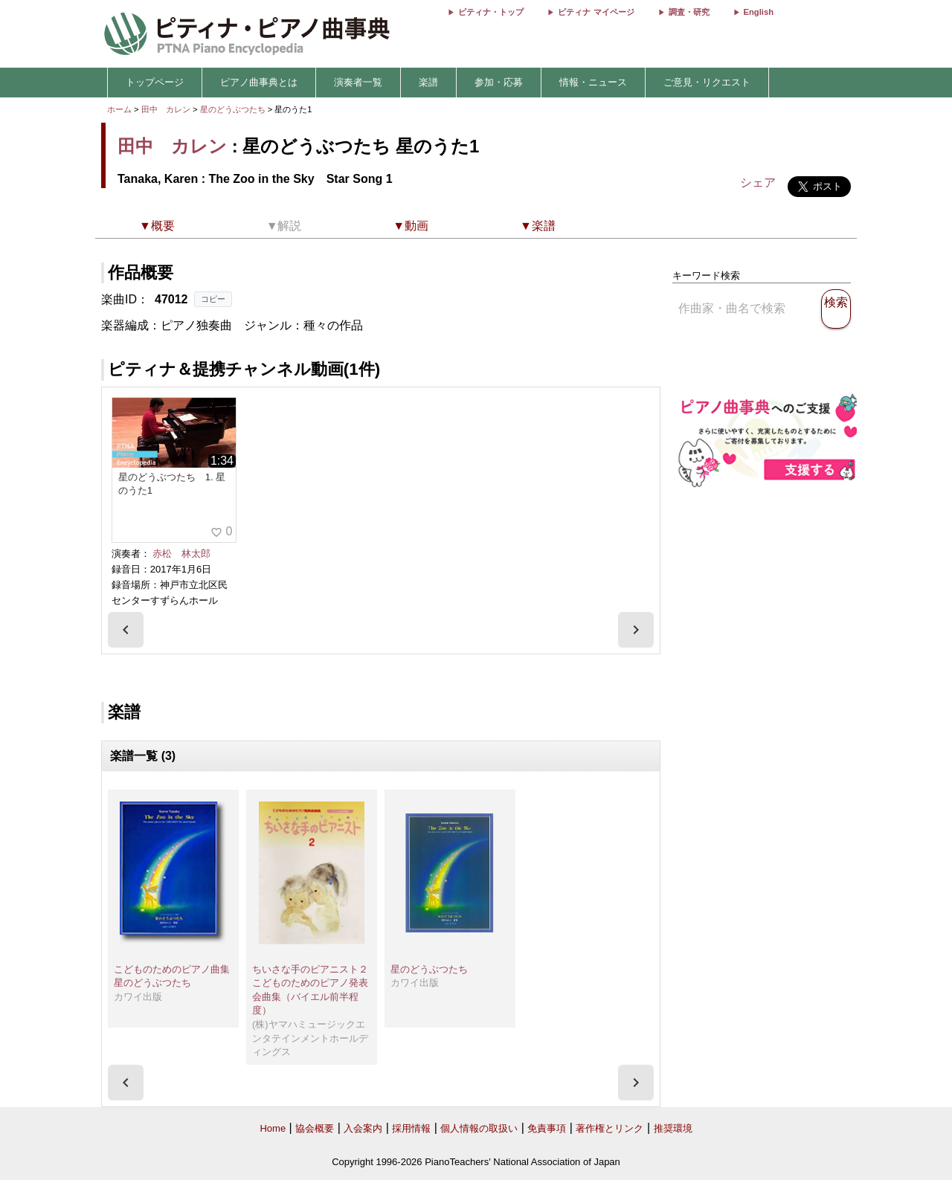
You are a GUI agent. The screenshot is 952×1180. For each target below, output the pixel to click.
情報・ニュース (593, 82)
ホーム (119, 109)
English (759, 11)
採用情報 (411, 1128)
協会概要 (314, 1128)
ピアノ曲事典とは (259, 82)
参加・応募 (499, 82)
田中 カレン (165, 109)
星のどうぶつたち (234, 109)
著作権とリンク (609, 1128)
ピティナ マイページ (596, 11)
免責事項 (546, 1128)
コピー (213, 298)
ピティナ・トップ (491, 11)
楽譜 (428, 82)
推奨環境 (673, 1128)
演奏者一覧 (358, 82)
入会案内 (363, 1128)
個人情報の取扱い (479, 1128)
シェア (758, 182)
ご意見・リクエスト (706, 82)
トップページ (155, 82)
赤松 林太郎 (181, 553)
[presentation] (126, 630)
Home (273, 1128)
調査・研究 (689, 11)
